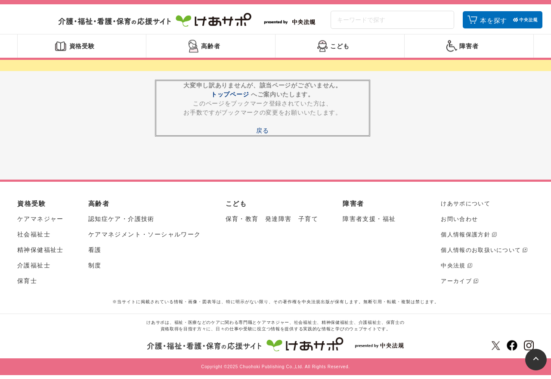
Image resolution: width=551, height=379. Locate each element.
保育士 (27, 284)
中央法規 (453, 269)
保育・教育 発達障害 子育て (272, 222)
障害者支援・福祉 (369, 222)
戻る (262, 134)
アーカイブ (456, 285)
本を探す (493, 22)
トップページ (230, 98)
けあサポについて (465, 207)
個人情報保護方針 (465, 238)
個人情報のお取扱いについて (481, 254)
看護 (95, 253)
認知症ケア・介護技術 (121, 222)
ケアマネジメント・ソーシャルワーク (144, 238)
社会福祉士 (33, 238)
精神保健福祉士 (40, 253)
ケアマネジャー (40, 222)
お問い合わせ (459, 223)
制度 (95, 269)
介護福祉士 (33, 269)
